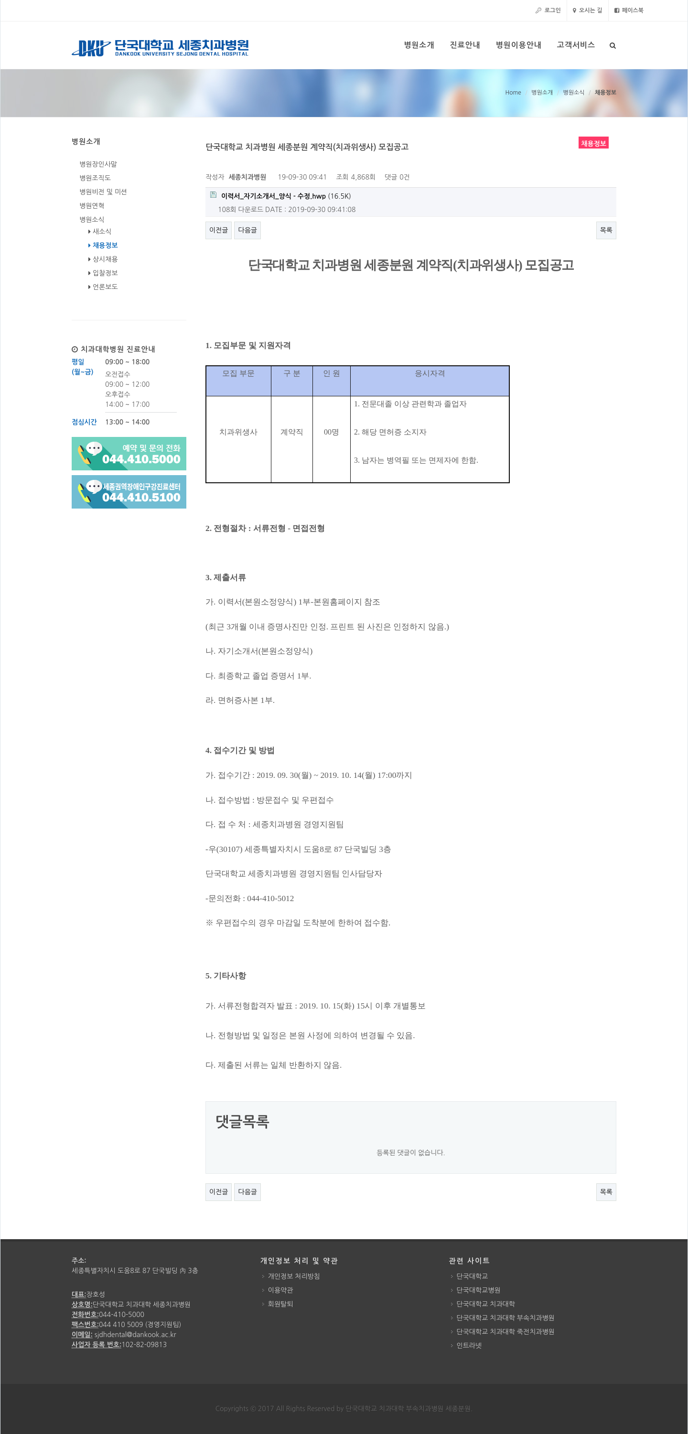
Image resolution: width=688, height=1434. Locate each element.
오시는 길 (587, 10)
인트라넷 (469, 1345)
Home (513, 93)
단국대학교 (472, 1276)
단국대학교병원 (479, 1290)
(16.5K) (280, 195)
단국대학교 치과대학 (486, 1304)
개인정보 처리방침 (294, 1276)
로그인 (548, 10)
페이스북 (629, 10)
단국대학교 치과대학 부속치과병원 (506, 1318)
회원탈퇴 (280, 1304)
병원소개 (542, 93)
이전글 (218, 230)
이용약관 (280, 1290)
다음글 (247, 230)
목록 (606, 230)
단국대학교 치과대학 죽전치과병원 (506, 1331)
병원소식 (574, 93)
